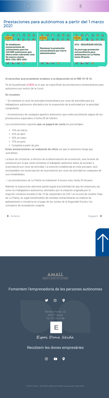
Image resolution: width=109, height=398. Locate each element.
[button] (28, 6)
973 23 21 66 (57, 318)
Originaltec (79, 386)
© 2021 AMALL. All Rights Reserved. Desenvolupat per (50, 386)
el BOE (30, 84)
